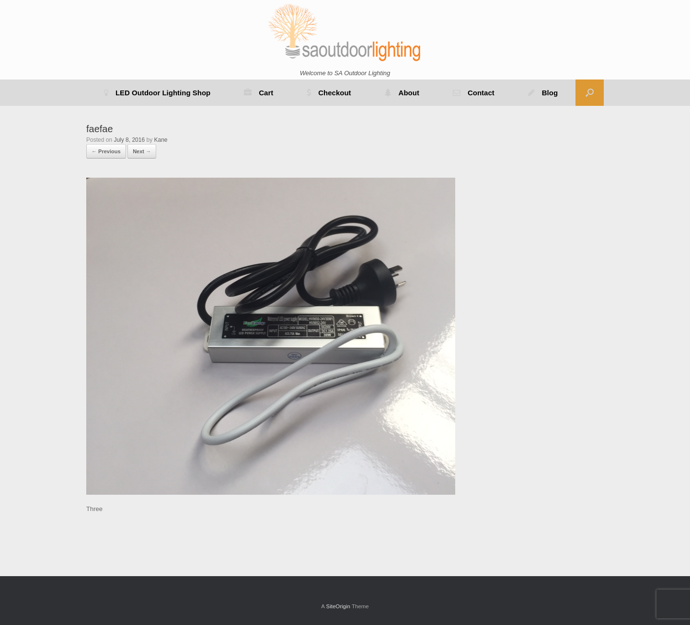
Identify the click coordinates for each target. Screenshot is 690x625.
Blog (543, 93)
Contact (473, 93)
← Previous (106, 151)
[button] (589, 93)
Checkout (329, 93)
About (402, 93)
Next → (142, 151)
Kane (160, 139)
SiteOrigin (338, 606)
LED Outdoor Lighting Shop (157, 93)
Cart (258, 93)
